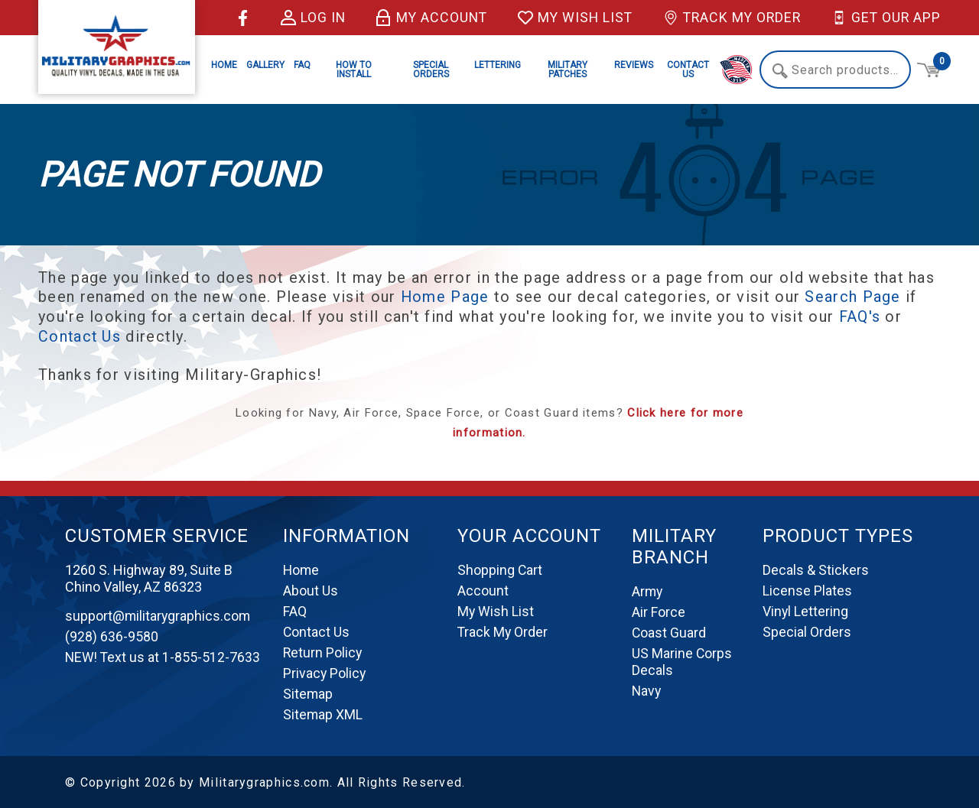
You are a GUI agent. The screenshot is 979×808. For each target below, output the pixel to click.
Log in (303, 17)
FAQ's (860, 316)
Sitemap (308, 692)
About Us (310, 589)
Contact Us (688, 70)
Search (779, 70)
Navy (647, 689)
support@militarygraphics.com (158, 614)
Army (648, 590)
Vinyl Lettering (806, 610)
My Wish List (568, 17)
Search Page (853, 296)
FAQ (302, 65)
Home (224, 65)
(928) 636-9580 (111, 635)
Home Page (445, 296)
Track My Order (728, 17)
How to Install (354, 70)
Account (483, 589)
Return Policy (323, 651)
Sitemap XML (323, 713)
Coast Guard (669, 631)
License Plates (807, 589)
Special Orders (431, 70)
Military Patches (567, 70)
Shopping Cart (500, 568)
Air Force (658, 610)
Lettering (497, 65)
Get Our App (885, 17)
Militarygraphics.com (264, 781)
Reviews (633, 65)
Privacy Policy (325, 672)
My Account (423, 17)
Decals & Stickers (816, 568)
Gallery (265, 65)
